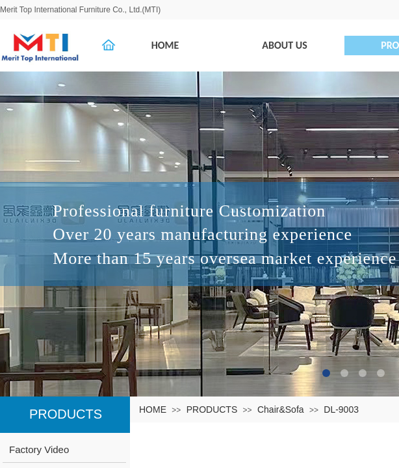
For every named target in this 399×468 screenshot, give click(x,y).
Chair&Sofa (280, 409)
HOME (152, 409)
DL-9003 (341, 409)
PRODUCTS (212, 409)
